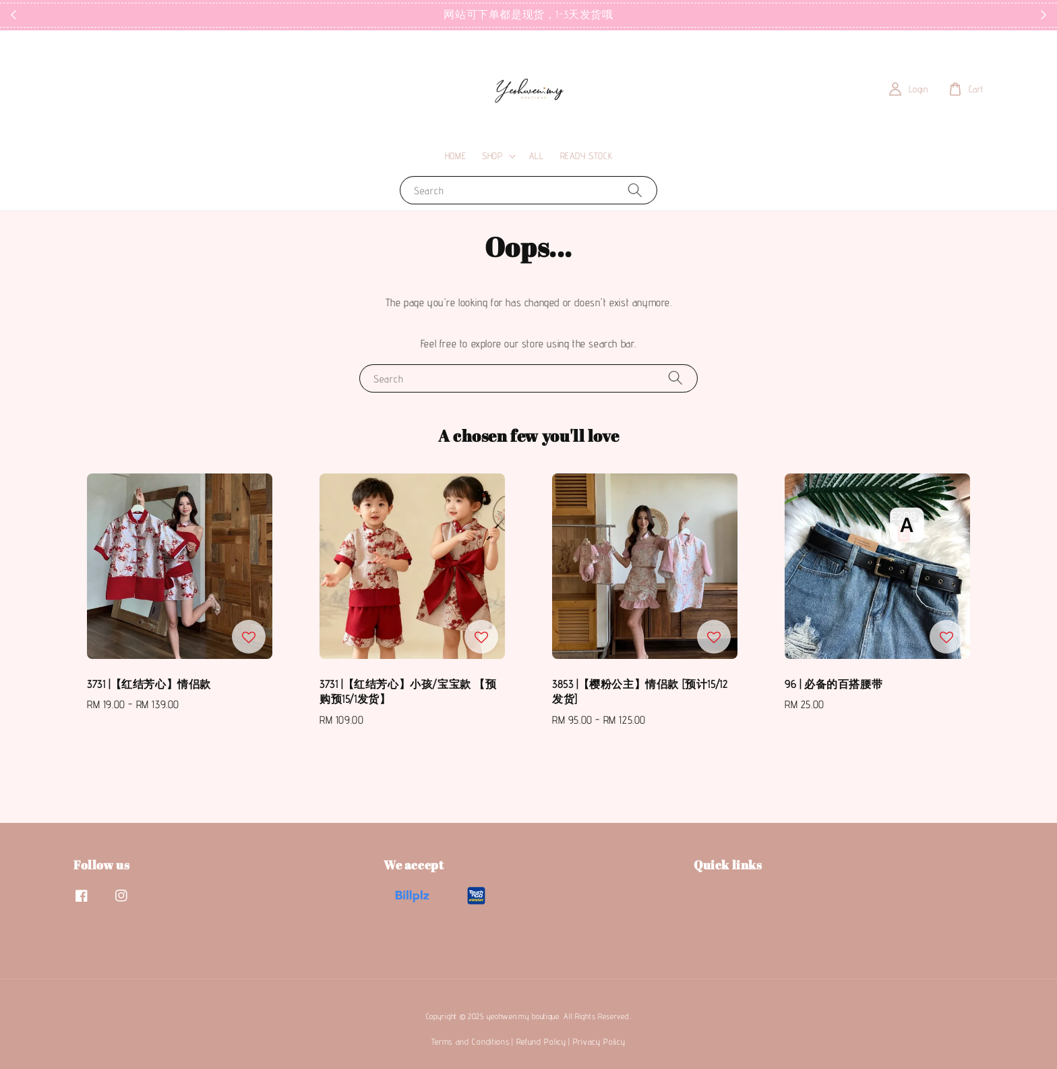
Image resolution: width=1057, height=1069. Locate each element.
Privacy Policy (599, 1041)
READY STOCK (586, 155)
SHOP (492, 155)
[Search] (635, 190)
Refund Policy (541, 1041)
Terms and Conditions (470, 1041)
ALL (536, 155)
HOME (455, 155)
